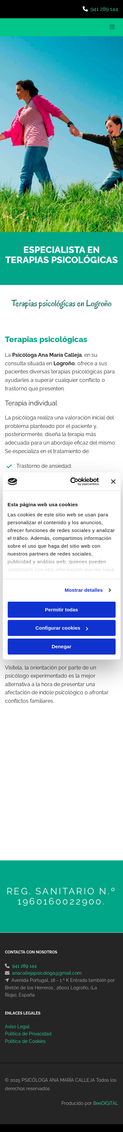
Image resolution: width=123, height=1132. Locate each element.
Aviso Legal (17, 1026)
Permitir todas (61, 609)
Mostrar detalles (84, 590)
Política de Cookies (25, 1041)
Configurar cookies (61, 628)
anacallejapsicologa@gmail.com (47, 973)
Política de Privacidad (28, 1033)
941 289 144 (104, 9)
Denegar (61, 646)
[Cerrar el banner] (113, 481)
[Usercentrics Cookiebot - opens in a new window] (73, 481)
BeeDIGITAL (105, 1103)
